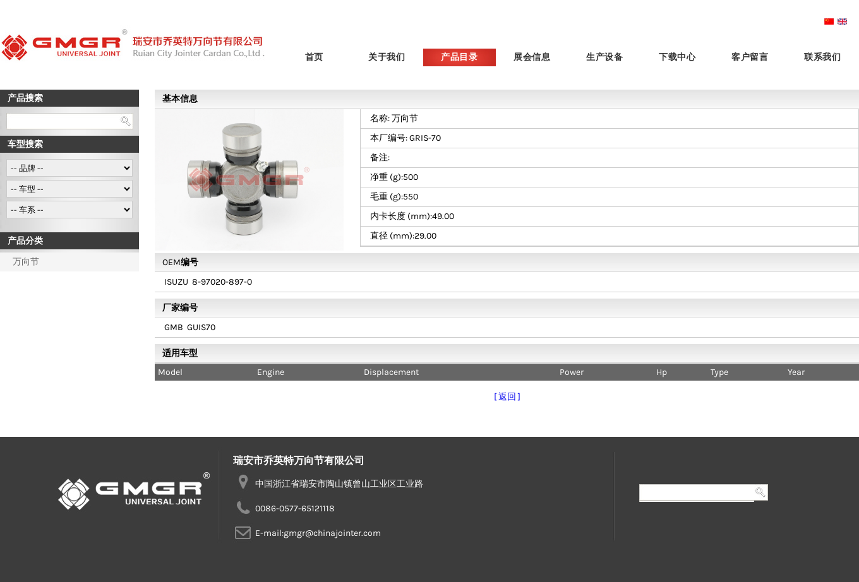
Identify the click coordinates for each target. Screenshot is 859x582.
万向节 (26, 261)
